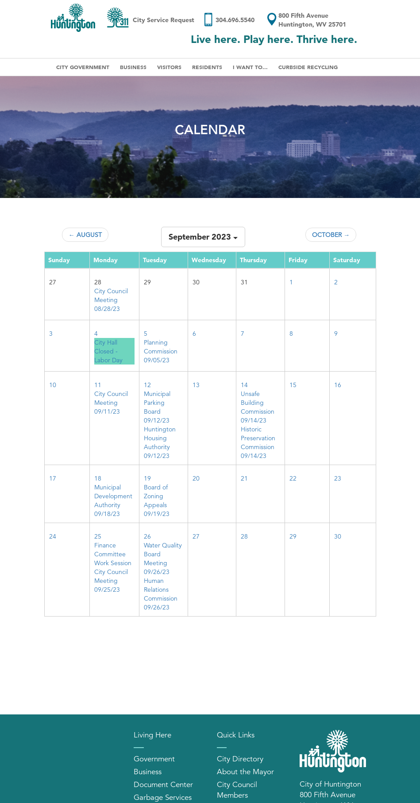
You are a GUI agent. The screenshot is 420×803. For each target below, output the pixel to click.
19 (147, 478)
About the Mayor (245, 771)
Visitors (169, 66)
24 (52, 536)
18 (97, 478)
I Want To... (250, 66)
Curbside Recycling (308, 66)
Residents (207, 66)
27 (196, 536)
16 (337, 385)
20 (196, 478)
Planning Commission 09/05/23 (160, 351)
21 (244, 478)
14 (244, 385)
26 (147, 536)
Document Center (163, 784)
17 (52, 478)
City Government (82, 66)
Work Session (112, 563)
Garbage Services (163, 797)
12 (147, 385)
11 (97, 385)
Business (133, 66)
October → (331, 235)
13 (196, 385)
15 (293, 385)
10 (52, 385)
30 (337, 536)
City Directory (240, 759)
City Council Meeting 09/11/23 (111, 402)
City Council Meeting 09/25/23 (111, 581)
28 (244, 536)
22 (293, 478)
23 (337, 478)
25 (97, 536)
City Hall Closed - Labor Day (108, 351)
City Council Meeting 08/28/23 (111, 300)
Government (154, 759)
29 (293, 536)
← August (85, 235)
